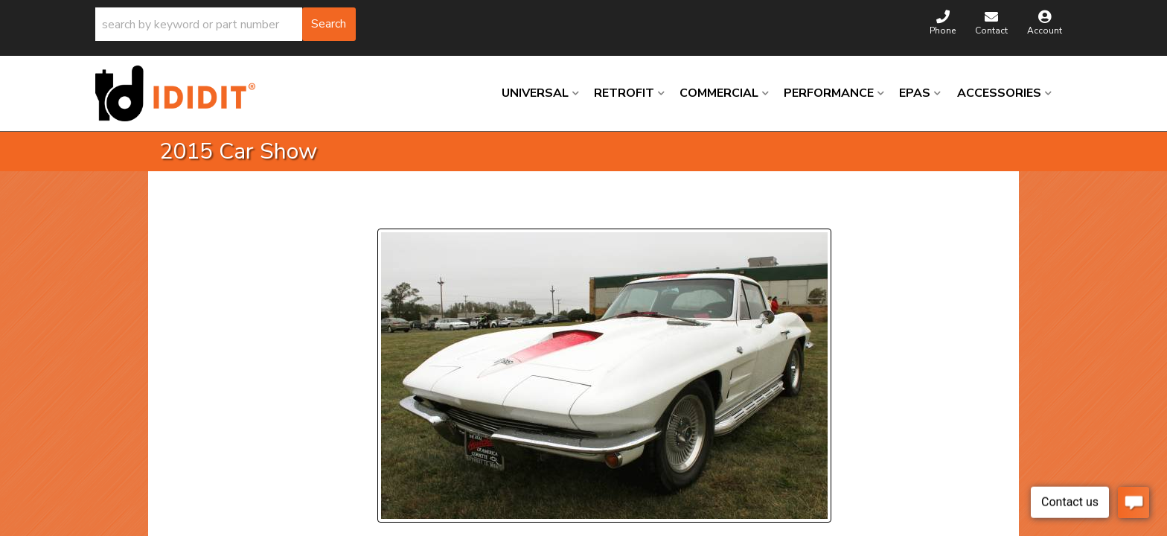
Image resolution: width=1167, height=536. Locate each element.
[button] (225, 24)
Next (520, 210)
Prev (398, 210)
